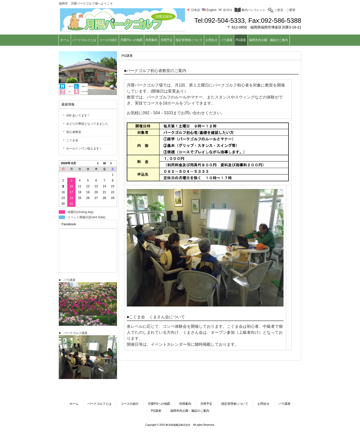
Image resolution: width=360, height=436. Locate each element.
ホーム (74, 404)
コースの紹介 (130, 404)
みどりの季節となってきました (87, 124)
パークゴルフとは (100, 404)
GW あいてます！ (78, 115)
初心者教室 (73, 132)
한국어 (225, 10)
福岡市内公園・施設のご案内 (189, 410)
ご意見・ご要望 (281, 10)
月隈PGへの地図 (159, 404)
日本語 (193, 10)
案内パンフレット (250, 10)
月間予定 (206, 404)
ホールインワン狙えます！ (84, 148)
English (209, 10)
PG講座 (156, 410)
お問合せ (264, 404)
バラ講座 (284, 404)
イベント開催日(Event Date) (86, 217)
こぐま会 (72, 140)
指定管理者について (234, 404)
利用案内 (185, 404)
